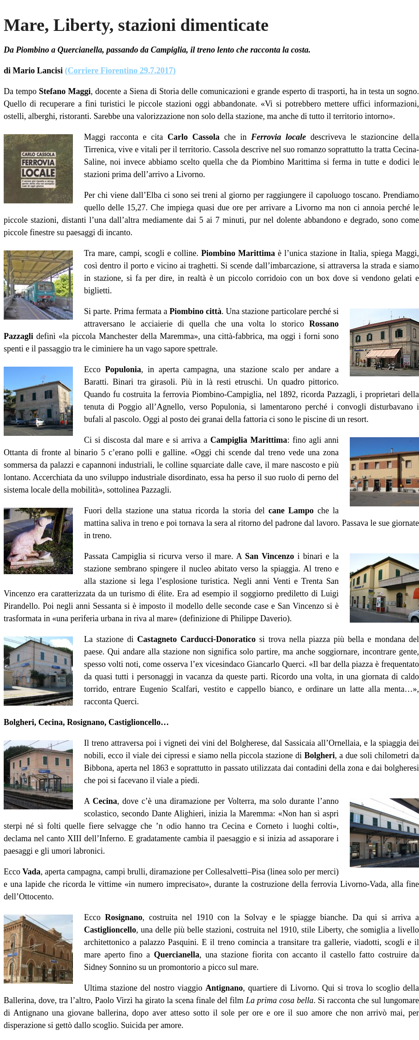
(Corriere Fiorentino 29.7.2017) (120, 70)
